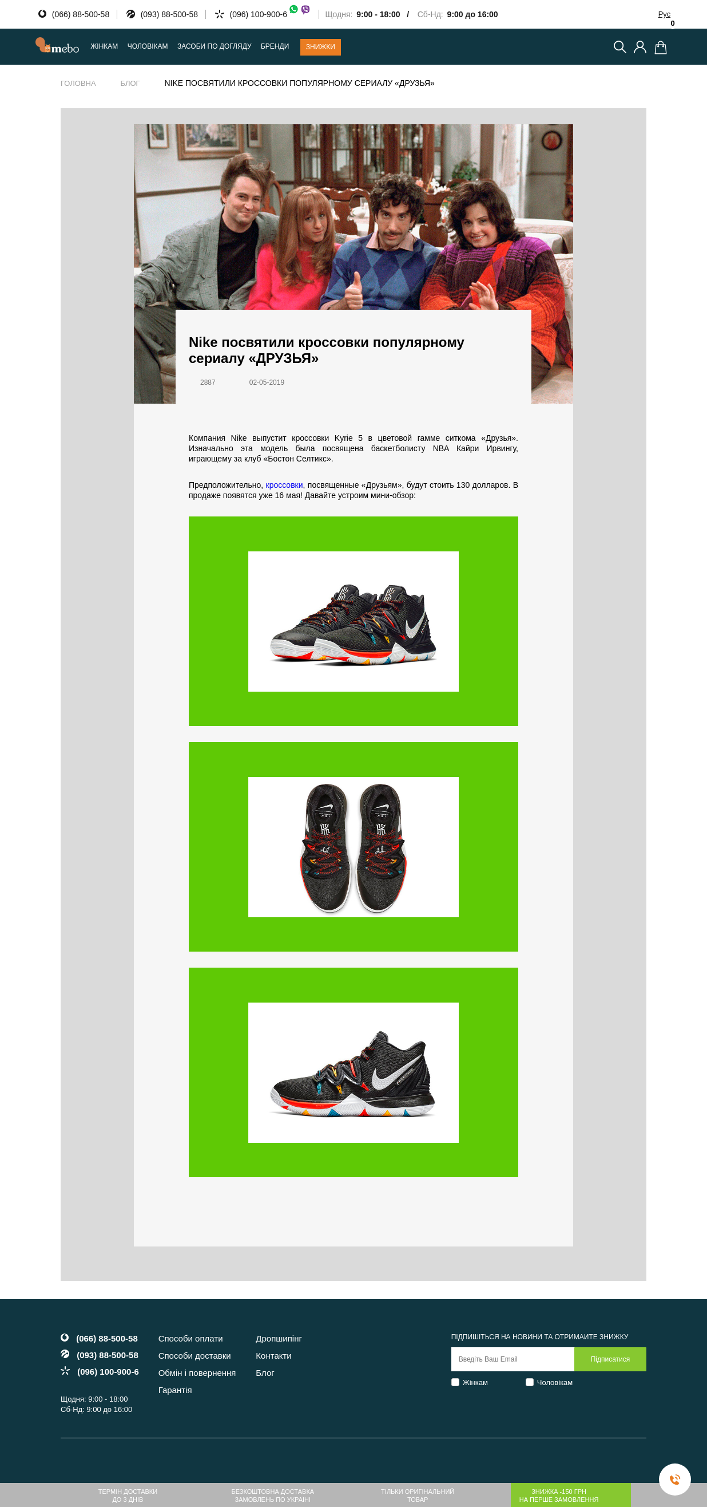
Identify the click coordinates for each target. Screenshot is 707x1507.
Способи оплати (190, 1338)
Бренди (275, 46)
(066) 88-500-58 (80, 14)
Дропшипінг (279, 1338)
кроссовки (284, 485)
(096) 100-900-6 (270, 14)
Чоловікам (555, 1382)
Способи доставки (194, 1355)
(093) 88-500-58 (169, 14)
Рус (664, 14)
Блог (130, 83)
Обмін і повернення (197, 1372)
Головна (78, 83)
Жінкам (475, 1382)
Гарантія (175, 1390)
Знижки (320, 47)
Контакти (273, 1355)
